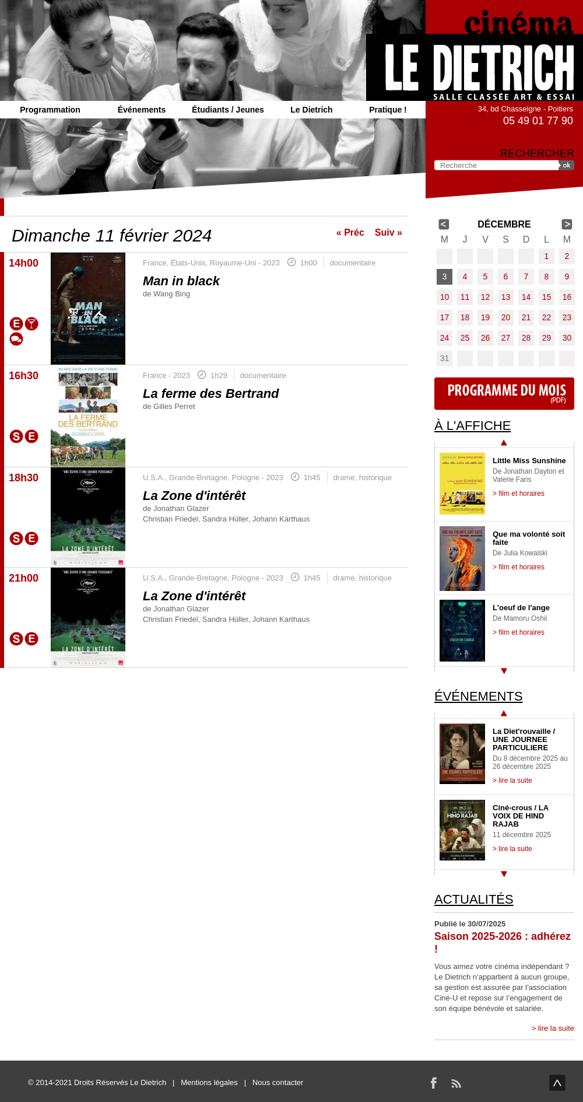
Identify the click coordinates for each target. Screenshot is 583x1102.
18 (465, 317)
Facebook (434, 1083)
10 (444, 297)
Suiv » (388, 232)
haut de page (557, 1083)
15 (547, 297)
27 (506, 337)
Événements (142, 109)
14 (526, 297)
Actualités (474, 899)
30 (567, 337)
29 (547, 337)
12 (485, 297)
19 (485, 317)
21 (526, 317)
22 (547, 317)
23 (567, 317)
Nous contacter (277, 1082)
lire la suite (556, 1028)
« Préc (350, 232)
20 (506, 317)
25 (465, 337)
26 (485, 337)
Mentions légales (209, 1082)
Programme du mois (504, 393)
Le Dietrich (311, 109)
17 (444, 317)
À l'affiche (472, 425)
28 (526, 337)
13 (506, 297)
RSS (456, 1083)
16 (567, 297)
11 (465, 297)
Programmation (50, 109)
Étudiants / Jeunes (228, 109)
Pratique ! (388, 109)
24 (444, 337)
